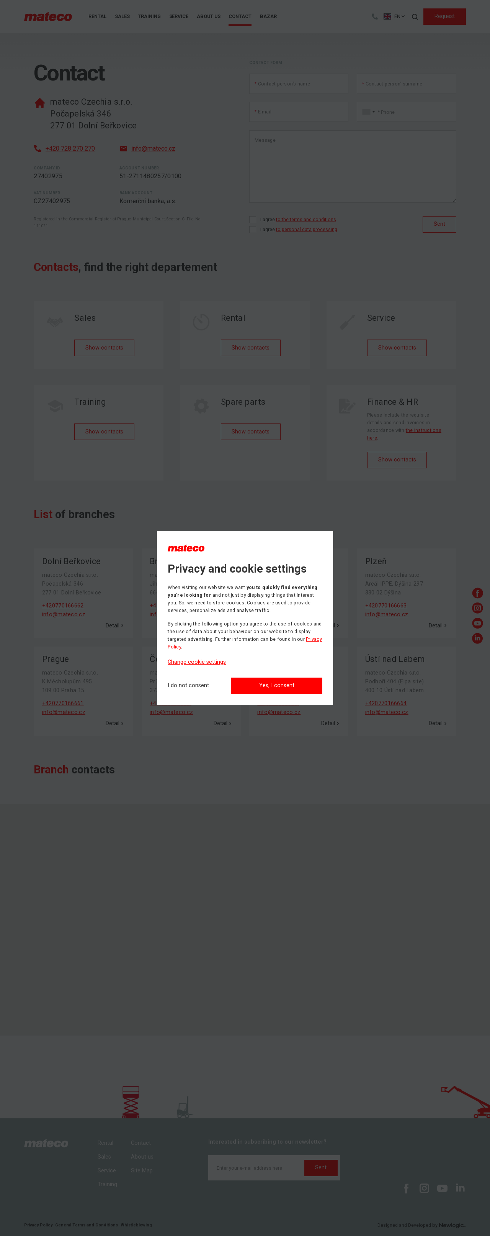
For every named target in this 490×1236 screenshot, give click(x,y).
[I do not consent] (188, 686)
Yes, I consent (276, 685)
